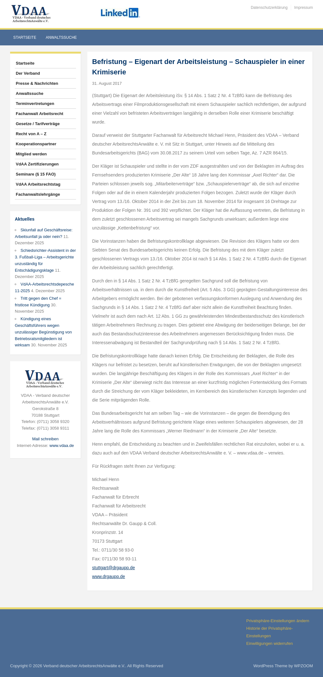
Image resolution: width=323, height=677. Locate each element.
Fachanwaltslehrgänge (38, 194)
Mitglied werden (31, 154)
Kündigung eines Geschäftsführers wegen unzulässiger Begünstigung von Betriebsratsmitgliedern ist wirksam (43, 331)
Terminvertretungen (35, 103)
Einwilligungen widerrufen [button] (269, 643)
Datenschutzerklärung (269, 7)
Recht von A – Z (31, 133)
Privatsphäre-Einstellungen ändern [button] (277, 620)
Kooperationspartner (36, 144)
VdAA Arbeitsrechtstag (38, 184)
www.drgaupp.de (108, 576)
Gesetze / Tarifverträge (38, 123)
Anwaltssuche (61, 37)
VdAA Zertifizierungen (37, 164)
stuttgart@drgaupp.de (113, 567)
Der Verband (28, 73)
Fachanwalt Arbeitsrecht (39, 113)
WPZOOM (303, 665)
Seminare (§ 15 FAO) (36, 174)
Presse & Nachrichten (37, 83)
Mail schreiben (45, 439)
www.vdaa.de (62, 445)
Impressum (303, 7)
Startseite (24, 37)
